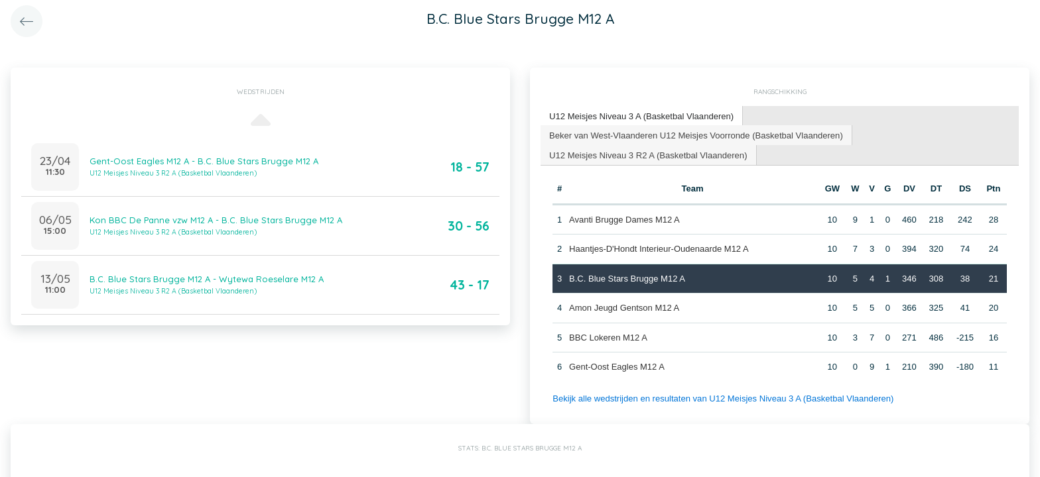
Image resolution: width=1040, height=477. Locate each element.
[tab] (641, 116)
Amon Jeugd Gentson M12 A (624, 308)
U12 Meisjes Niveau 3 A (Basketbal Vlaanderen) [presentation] (641, 116)
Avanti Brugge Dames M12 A (624, 219)
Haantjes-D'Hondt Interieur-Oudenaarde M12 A (659, 249)
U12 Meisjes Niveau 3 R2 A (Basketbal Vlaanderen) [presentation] (647, 154)
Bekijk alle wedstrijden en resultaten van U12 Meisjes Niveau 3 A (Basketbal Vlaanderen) (722, 398)
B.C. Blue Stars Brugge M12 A (627, 278)
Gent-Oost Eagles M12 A (617, 367)
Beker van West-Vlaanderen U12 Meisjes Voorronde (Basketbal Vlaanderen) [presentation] (695, 134)
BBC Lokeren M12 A (608, 337)
